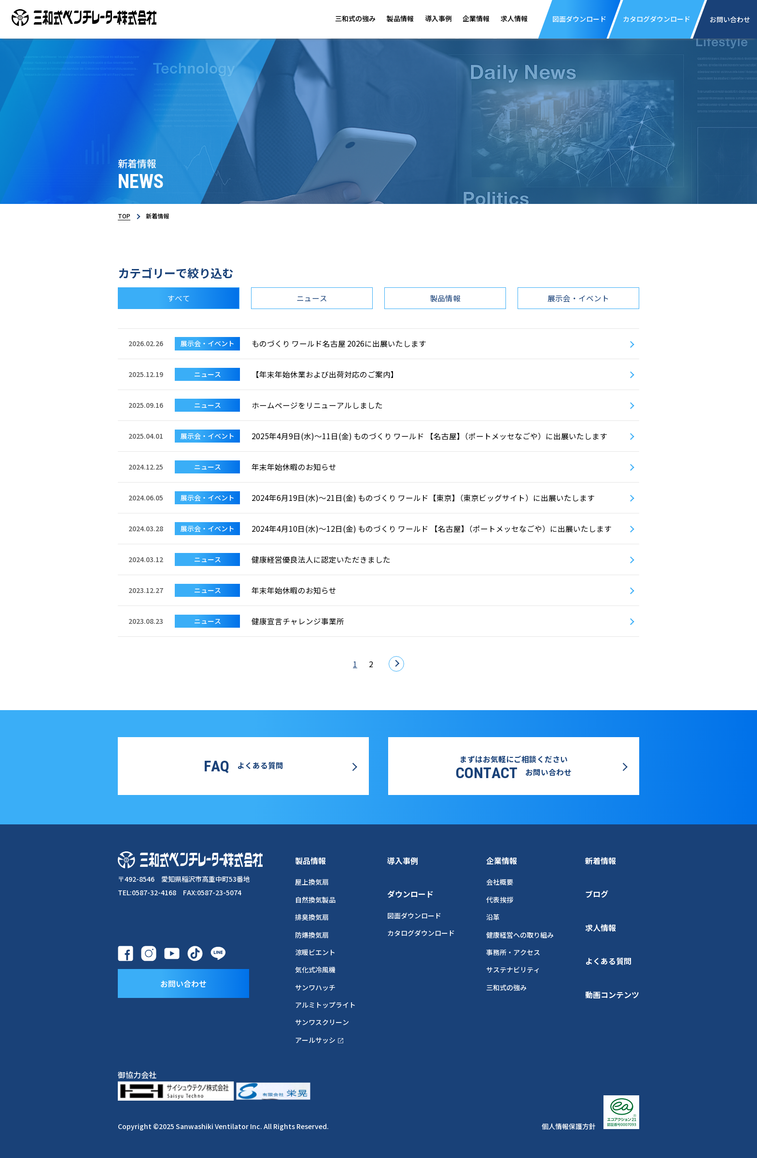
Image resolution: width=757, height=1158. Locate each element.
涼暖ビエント (315, 950)
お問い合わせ (183, 981)
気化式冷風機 (315, 968)
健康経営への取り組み (520, 933)
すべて (178, 298)
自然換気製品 (315, 897)
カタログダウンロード (421, 931)
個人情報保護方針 (569, 1124)
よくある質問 (608, 959)
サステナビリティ (513, 968)
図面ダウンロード (414, 913)
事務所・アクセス (513, 950)
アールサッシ (320, 1038)
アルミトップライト (325, 1003)
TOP (124, 216)
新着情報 (600, 858)
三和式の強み (342, 19)
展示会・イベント (578, 298)
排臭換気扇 (312, 915)
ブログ (596, 892)
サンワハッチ (315, 985)
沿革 (493, 915)
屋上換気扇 (312, 880)
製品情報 (388, 19)
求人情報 (508, 19)
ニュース (311, 298)
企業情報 (468, 19)
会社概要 (499, 880)
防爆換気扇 (312, 933)
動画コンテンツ (612, 992)
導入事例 (428, 19)
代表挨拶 (499, 897)
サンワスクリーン (322, 1020)
